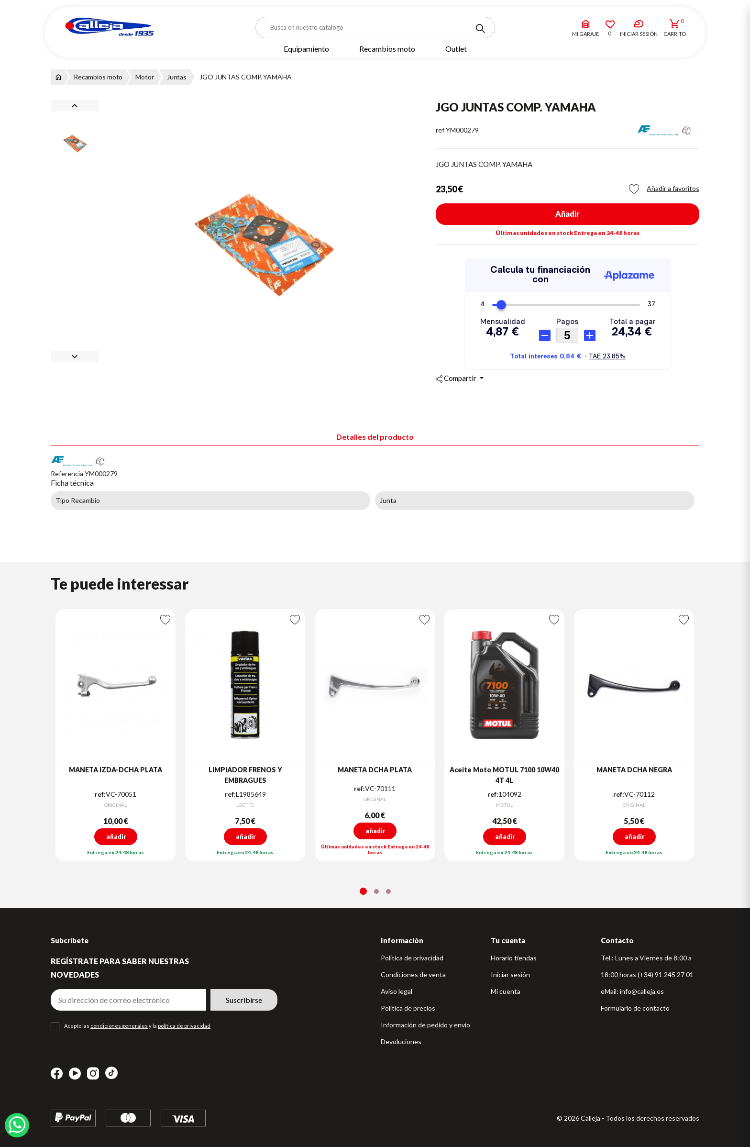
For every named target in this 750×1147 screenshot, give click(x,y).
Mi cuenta (505, 991)
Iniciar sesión (510, 974)
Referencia (67, 473)
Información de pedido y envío (425, 1025)
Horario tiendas (514, 958)
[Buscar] (375, 27)
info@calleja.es (642, 991)
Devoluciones (401, 1041)
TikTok (111, 1073)
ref (440, 130)
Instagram (93, 1074)
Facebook (57, 1074)
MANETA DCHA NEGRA (634, 770)
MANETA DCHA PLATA (375, 770)
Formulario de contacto (635, 1008)
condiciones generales (119, 1026)
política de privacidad (184, 1026)
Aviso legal (396, 991)
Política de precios (408, 1008)
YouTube (75, 1074)
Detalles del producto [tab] (375, 436)
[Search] (480, 28)
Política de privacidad (412, 958)
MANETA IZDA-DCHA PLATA (115, 770)
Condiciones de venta (413, 974)
